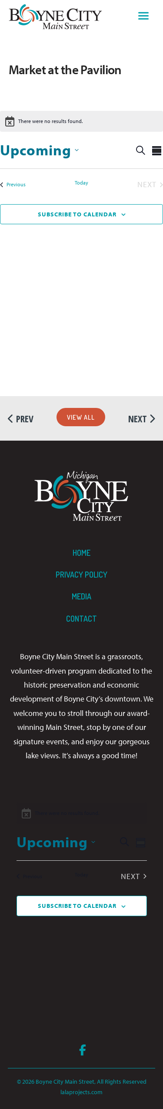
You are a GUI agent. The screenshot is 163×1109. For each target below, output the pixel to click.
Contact (81, 618)
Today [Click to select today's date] (81, 182)
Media (81, 596)
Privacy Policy (81, 574)
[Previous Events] (13, 184)
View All (81, 417)
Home (81, 553)
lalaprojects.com (81, 1091)
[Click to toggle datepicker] (39, 150)
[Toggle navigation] (143, 17)
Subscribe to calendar (77, 214)
